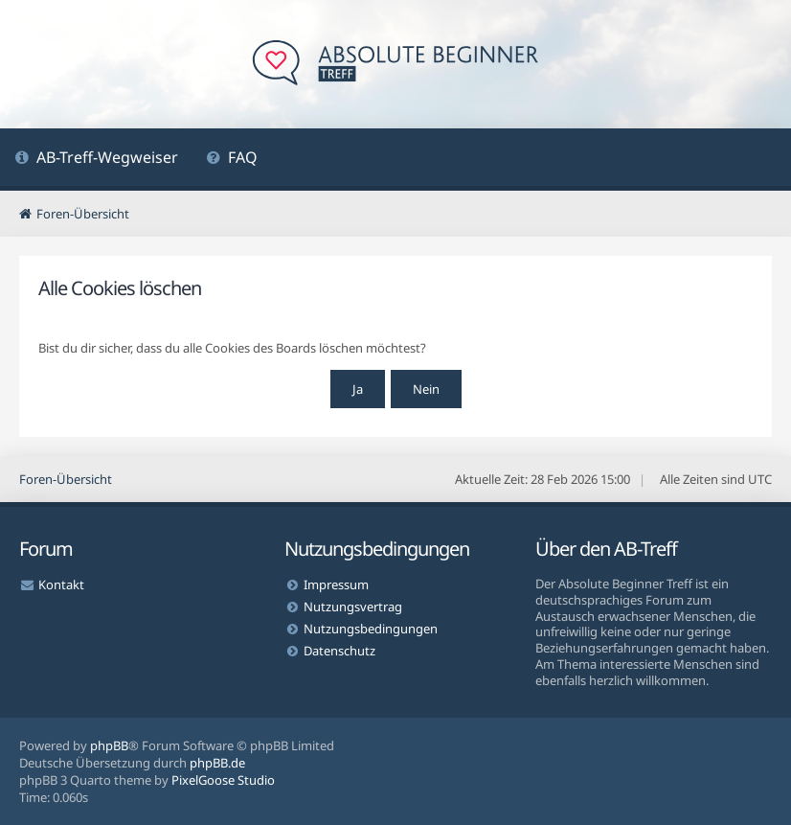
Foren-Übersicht (65, 479)
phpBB (109, 745)
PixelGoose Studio (223, 780)
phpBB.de (217, 762)
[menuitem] (96, 159)
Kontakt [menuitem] (61, 584)
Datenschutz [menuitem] (339, 650)
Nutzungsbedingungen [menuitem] (371, 628)
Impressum (336, 584)
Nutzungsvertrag (353, 606)
